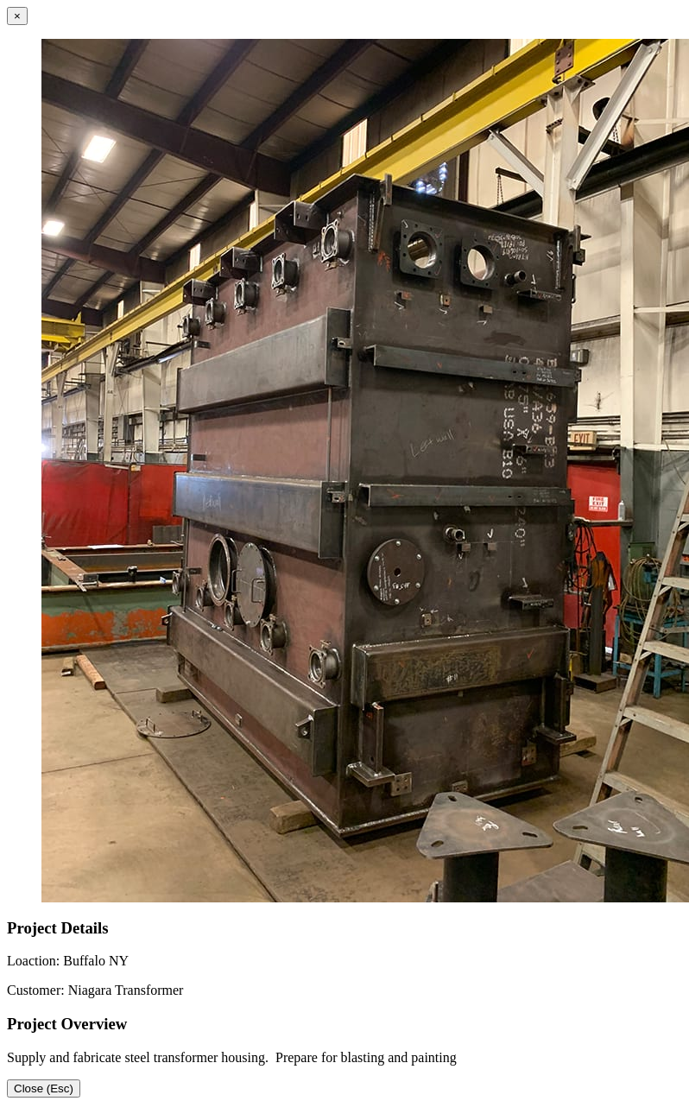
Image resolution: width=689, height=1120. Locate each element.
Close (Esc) (43, 1088)
